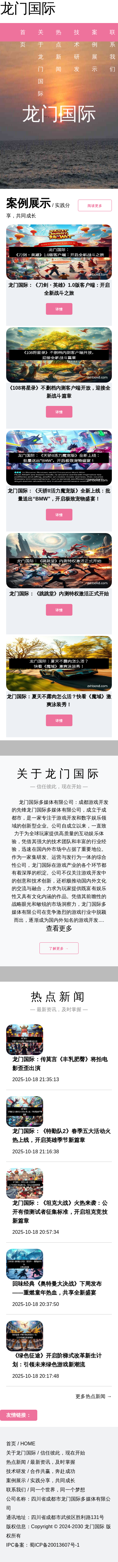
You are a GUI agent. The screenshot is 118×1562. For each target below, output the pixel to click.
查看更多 (59, 928)
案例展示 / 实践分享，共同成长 (40, 1480)
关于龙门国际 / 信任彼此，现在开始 (45, 1452)
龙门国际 (27, 8)
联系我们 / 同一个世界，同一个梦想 (45, 1489)
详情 (59, 309)
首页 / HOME (20, 1443)
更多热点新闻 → (93, 1396)
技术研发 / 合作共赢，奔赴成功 (40, 1471)
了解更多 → (59, 948)
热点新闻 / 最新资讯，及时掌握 (40, 1462)
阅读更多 (94, 206)
